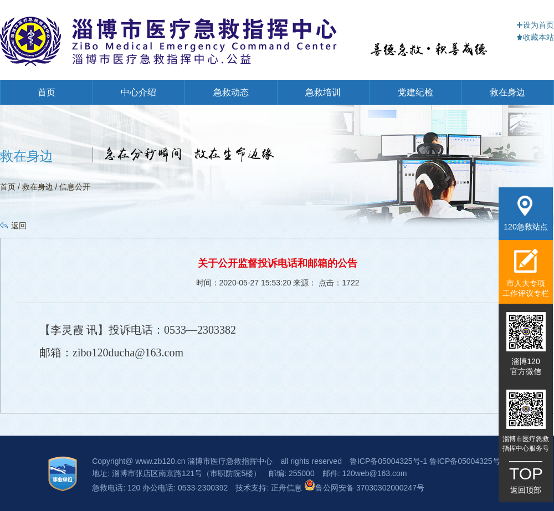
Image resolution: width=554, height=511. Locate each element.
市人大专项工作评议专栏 (525, 273)
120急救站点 (525, 213)
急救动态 (231, 92)
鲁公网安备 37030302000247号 (364, 487)
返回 (19, 225)
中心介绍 (138, 92)
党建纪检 (415, 92)
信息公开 (74, 186)
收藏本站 (535, 37)
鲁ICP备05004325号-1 (388, 461)
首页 (46, 92)
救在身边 (507, 92)
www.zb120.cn (160, 461)
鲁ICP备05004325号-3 (468, 461)
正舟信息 (287, 487)
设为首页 (535, 25)
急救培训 (323, 92)
